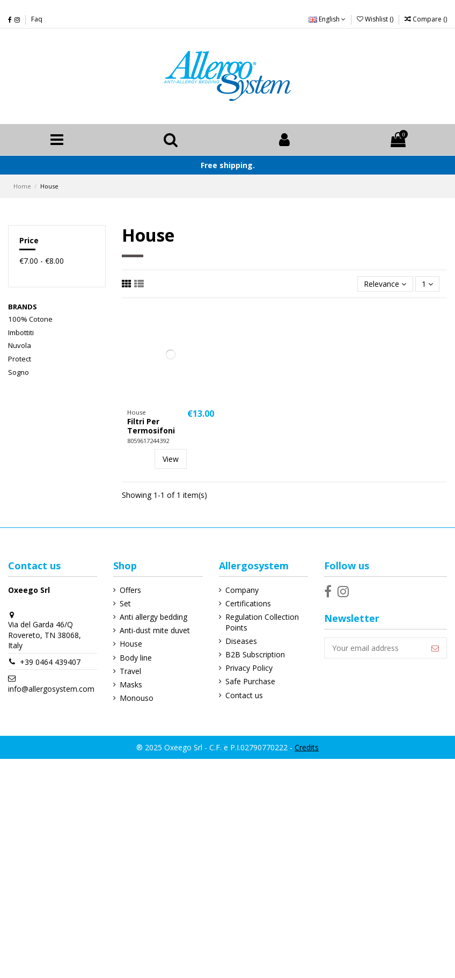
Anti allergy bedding (153, 617)
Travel (130, 671)
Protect (19, 359)
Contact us (244, 695)
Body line (136, 658)
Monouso (136, 698)
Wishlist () (376, 19)
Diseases (241, 641)
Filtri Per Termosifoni (151, 426)
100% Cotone (30, 319)
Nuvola (19, 345)
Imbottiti (21, 332)
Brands (22, 306)
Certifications (248, 603)
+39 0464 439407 (50, 662)
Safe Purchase (250, 681)
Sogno (18, 372)
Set (125, 603)
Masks (131, 684)
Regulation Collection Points (262, 622)
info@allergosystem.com (51, 689)
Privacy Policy (249, 668)
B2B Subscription (255, 654)
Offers (130, 590)
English (327, 19)
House (131, 644)
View (171, 459)
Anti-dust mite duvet (155, 630)
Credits (307, 747)
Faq (36, 19)
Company (242, 590)
